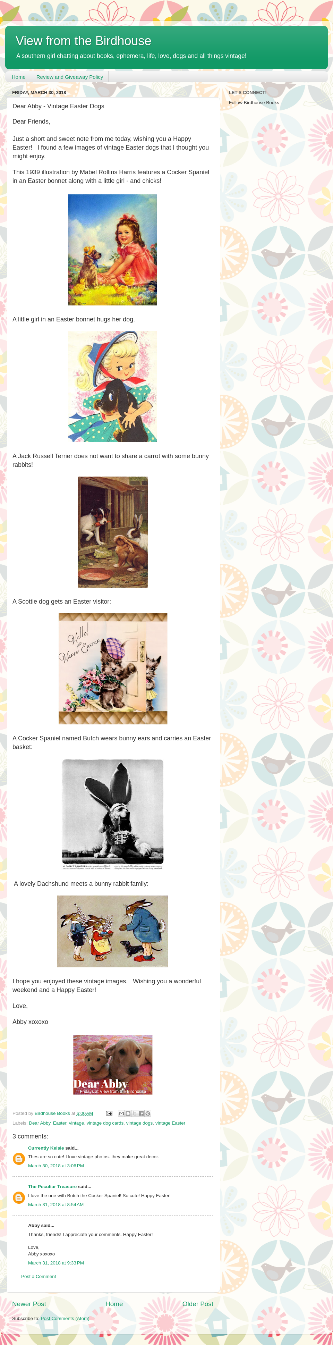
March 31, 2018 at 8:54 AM (56, 1204)
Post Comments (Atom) (65, 1318)
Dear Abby (39, 1123)
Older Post (197, 1304)
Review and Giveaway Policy (69, 77)
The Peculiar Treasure (52, 1186)
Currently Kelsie (46, 1148)
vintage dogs (139, 1123)
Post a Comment (38, 1276)
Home (19, 77)
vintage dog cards (105, 1123)
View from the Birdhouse (84, 41)
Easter (59, 1123)
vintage (76, 1123)
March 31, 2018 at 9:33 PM (56, 1263)
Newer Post (29, 1304)
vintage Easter (170, 1123)
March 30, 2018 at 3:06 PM (56, 1165)
